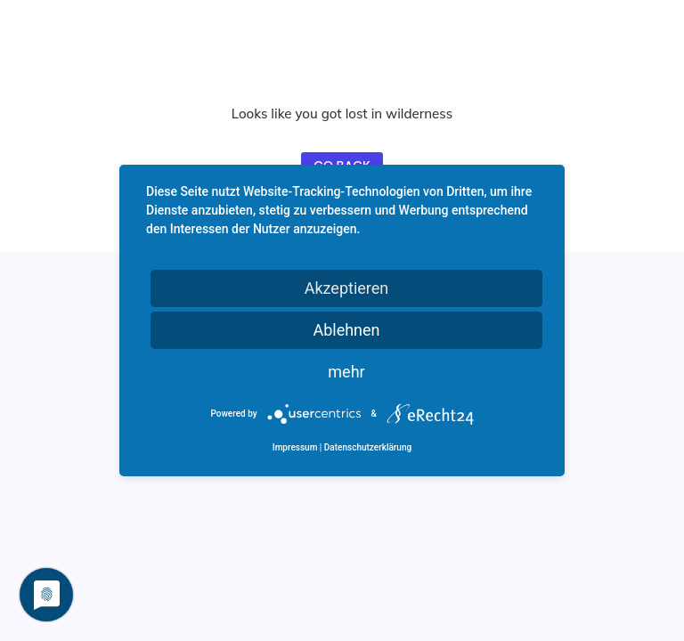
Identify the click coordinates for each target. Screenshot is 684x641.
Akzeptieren (347, 288)
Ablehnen (346, 329)
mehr (346, 371)
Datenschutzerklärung (367, 447)
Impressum (295, 447)
